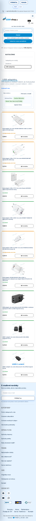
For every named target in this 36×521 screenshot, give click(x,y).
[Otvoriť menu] (33, 16)
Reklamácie (25, 509)
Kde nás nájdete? (6, 461)
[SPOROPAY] (8, 502)
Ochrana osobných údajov (9, 420)
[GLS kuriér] (18, 502)
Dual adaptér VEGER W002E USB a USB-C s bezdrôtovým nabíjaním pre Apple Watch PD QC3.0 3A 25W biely (17, 279)
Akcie (17, 509)
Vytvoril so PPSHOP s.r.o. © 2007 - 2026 (18, 518)
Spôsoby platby (6, 438)
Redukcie (8, 63)
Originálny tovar (6, 475)
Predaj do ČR (7, 511)
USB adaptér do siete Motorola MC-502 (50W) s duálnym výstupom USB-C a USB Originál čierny (18, 308)
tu (32, 516)
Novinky (10, 509)
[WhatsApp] (9, 498)
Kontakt (23, 2)
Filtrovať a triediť (26, 93)
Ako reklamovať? (6, 456)
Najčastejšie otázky (7, 452)
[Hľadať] (18, 35)
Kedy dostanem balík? (8, 443)
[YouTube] (3, 498)
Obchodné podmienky (8, 425)
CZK (20, 6)
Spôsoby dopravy (6, 434)
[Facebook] (3, 493)
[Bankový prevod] (28, 502)
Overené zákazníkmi (7, 416)
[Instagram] (9, 493)
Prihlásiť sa (13, 2)
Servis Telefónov (20, 511)
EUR (15, 6)
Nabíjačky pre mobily (12, 60)
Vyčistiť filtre (18, 105)
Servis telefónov (6, 465)
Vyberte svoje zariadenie (18, 41)
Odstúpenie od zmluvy (8, 479)
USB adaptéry (10, 66)
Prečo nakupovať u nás (8, 412)
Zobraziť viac (5, 88)
